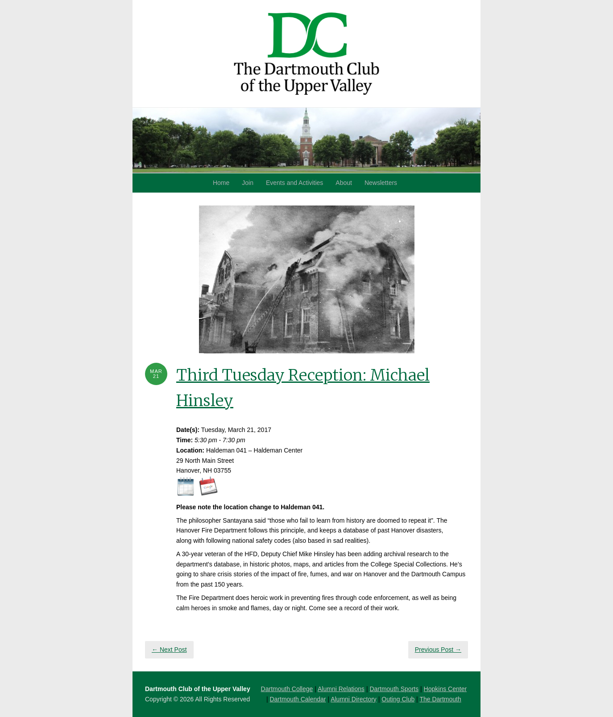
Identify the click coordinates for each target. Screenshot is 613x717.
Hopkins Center (445, 688)
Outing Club (397, 699)
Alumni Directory (354, 699)
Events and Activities (294, 182)
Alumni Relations (341, 688)
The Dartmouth (440, 699)
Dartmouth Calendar (297, 699)
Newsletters (380, 182)
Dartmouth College (287, 688)
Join (247, 182)
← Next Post (169, 649)
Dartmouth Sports (393, 688)
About (343, 182)
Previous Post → (438, 649)
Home (221, 182)
